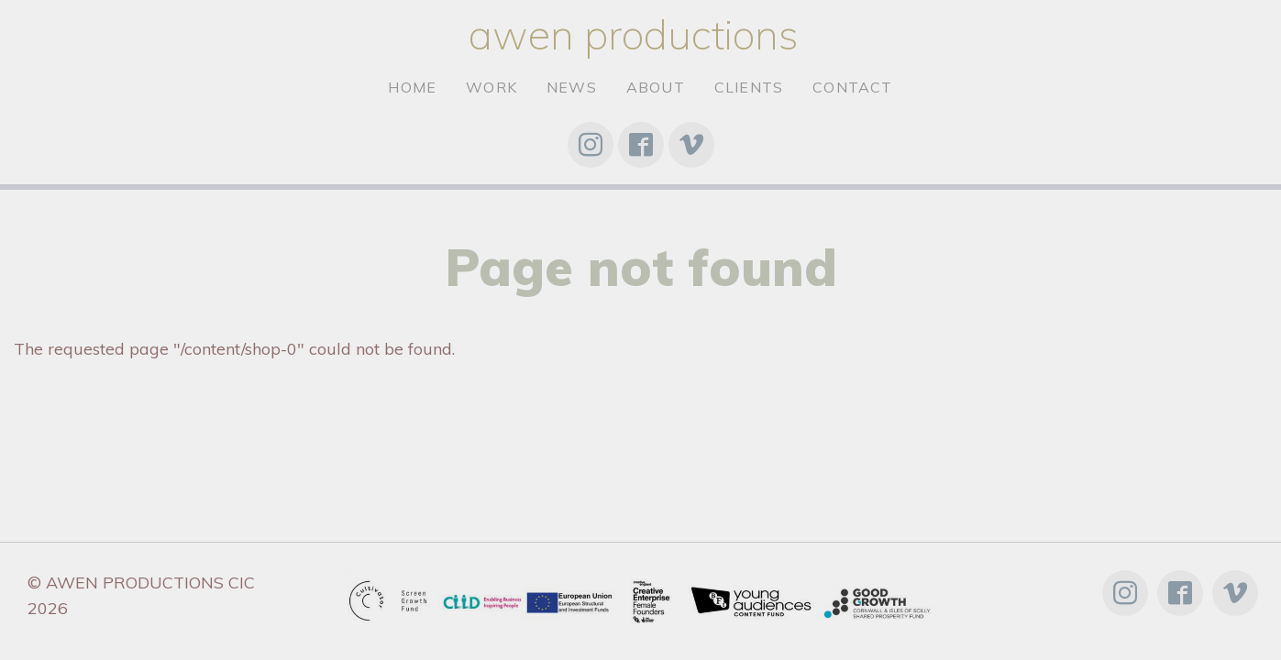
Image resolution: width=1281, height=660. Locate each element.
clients (748, 87)
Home (412, 87)
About (655, 87)
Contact (852, 87)
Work (491, 87)
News (572, 87)
